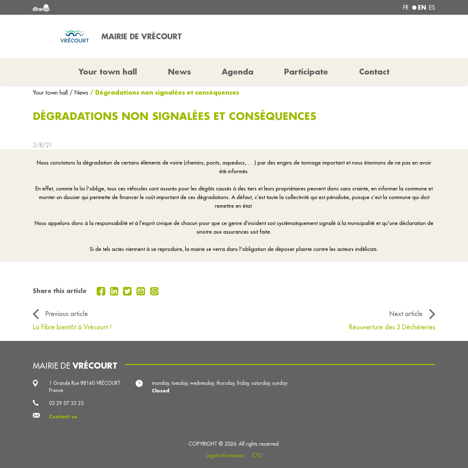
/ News (79, 92)
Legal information (225, 455)
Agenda (237, 72)
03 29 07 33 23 (66, 403)
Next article (406, 314)
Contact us (63, 416)
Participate (306, 72)
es (432, 7)
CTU (257, 455)
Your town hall (51, 92)
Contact (374, 72)
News (179, 72)
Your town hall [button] (108, 72)
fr (406, 7)
